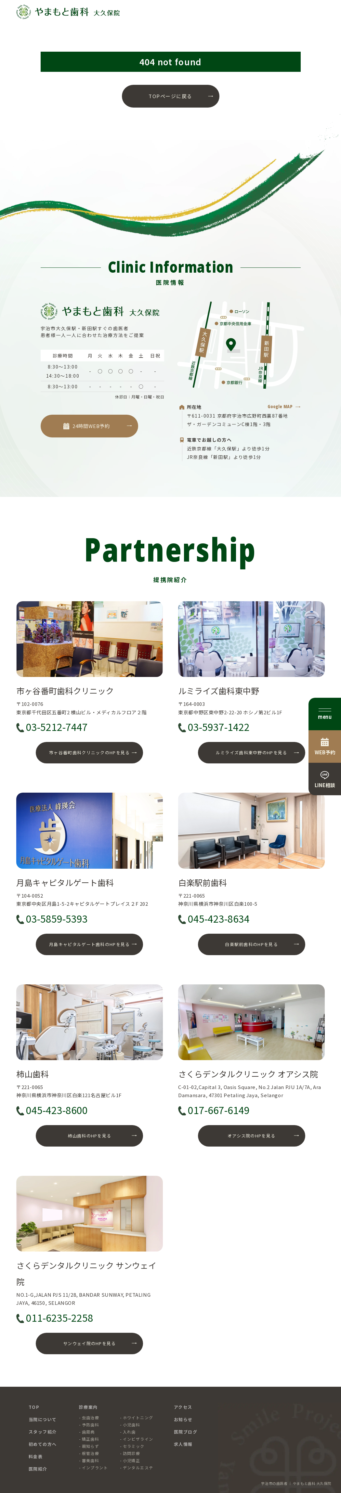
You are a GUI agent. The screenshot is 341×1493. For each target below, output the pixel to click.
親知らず (90, 1446)
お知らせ (183, 1419)
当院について (43, 1419)
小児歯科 (131, 1424)
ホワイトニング (138, 1417)
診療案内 (88, 1407)
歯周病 (88, 1432)
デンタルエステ (138, 1467)
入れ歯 (129, 1432)
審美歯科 (90, 1460)
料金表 (36, 1456)
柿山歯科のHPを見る (89, 1136)
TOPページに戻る (170, 96)
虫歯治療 (90, 1417)
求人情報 (183, 1444)
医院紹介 (38, 1469)
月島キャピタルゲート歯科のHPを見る (89, 944)
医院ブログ (186, 1432)
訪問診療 (131, 1453)
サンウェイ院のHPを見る (89, 1343)
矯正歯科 (90, 1439)
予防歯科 (90, 1424)
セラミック (134, 1446)
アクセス (183, 1407)
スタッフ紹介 (43, 1432)
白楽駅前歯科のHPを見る (251, 944)
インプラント (95, 1467)
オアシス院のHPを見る (251, 1136)
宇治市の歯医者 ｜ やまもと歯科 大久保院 (296, 1483)
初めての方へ (43, 1444)
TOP (34, 1407)
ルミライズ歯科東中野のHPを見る (251, 752)
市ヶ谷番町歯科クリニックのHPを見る (89, 752)
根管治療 (90, 1453)
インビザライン (138, 1439)
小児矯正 (131, 1460)
